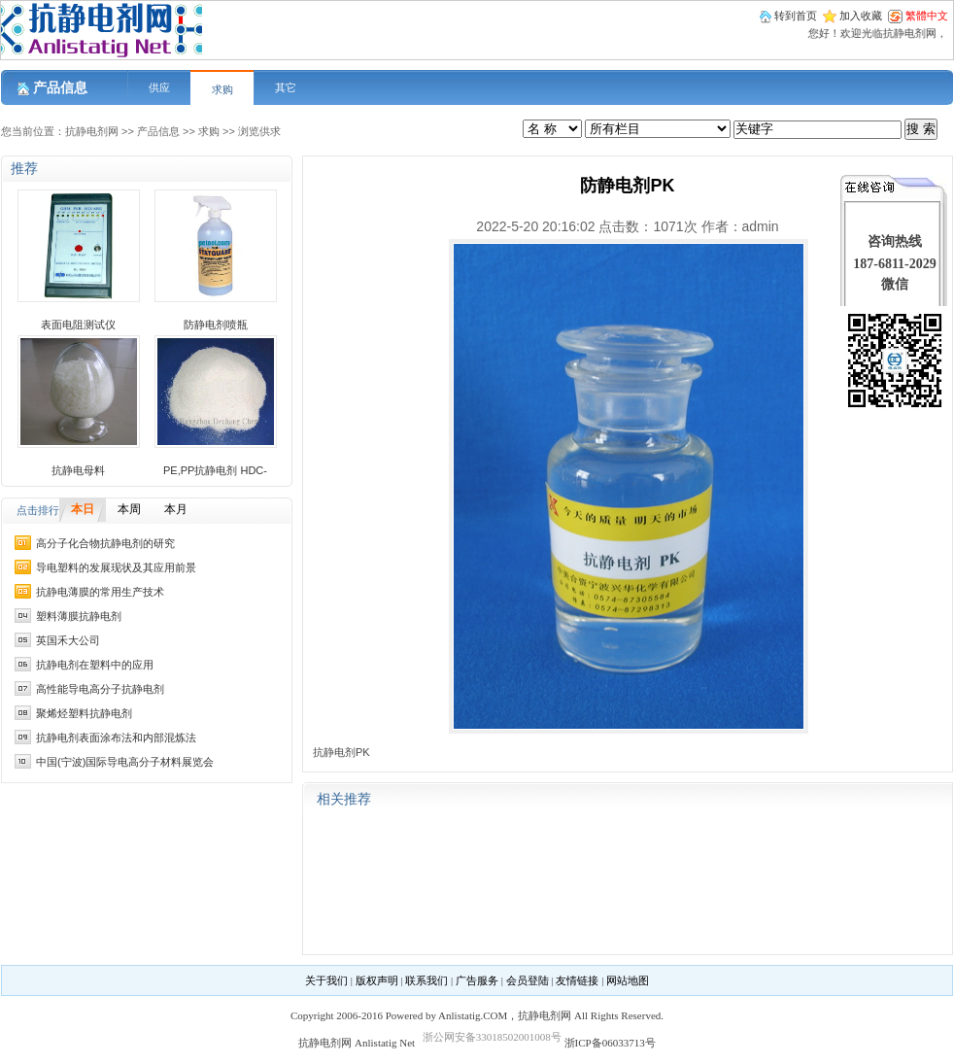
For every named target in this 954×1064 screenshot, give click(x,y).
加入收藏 (860, 15)
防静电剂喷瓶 (216, 324)
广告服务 (477, 980)
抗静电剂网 (92, 131)
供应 (159, 87)
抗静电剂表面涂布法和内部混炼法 (116, 737)
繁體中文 (926, 15)
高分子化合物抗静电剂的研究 (105, 543)
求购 (222, 89)
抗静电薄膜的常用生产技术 (100, 592)
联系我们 (426, 980)
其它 (285, 87)
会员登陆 (527, 980)
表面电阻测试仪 (78, 324)
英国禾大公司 (68, 640)
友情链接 (577, 980)
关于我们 (326, 980)
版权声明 (377, 980)
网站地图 (627, 980)
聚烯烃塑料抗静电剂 (84, 713)
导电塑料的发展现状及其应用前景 (116, 567)
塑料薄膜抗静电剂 (78, 616)
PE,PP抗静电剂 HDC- (215, 470)
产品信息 (158, 131)
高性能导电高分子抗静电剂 (100, 689)
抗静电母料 (78, 470)
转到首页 (795, 15)
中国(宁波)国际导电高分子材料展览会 (125, 762)
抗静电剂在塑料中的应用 (94, 664)
